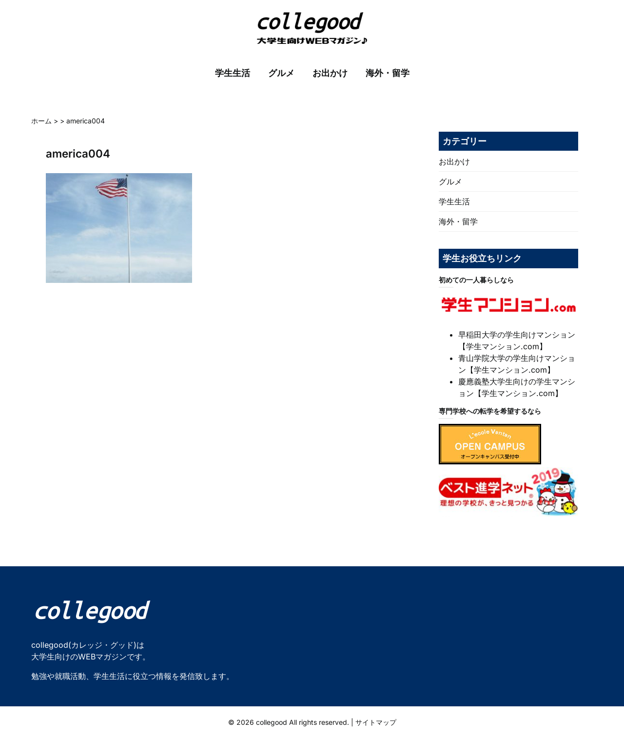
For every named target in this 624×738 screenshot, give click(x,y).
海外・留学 (388, 73)
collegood (271, 722)
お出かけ (330, 73)
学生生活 (232, 73)
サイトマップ (375, 722)
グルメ (281, 73)
